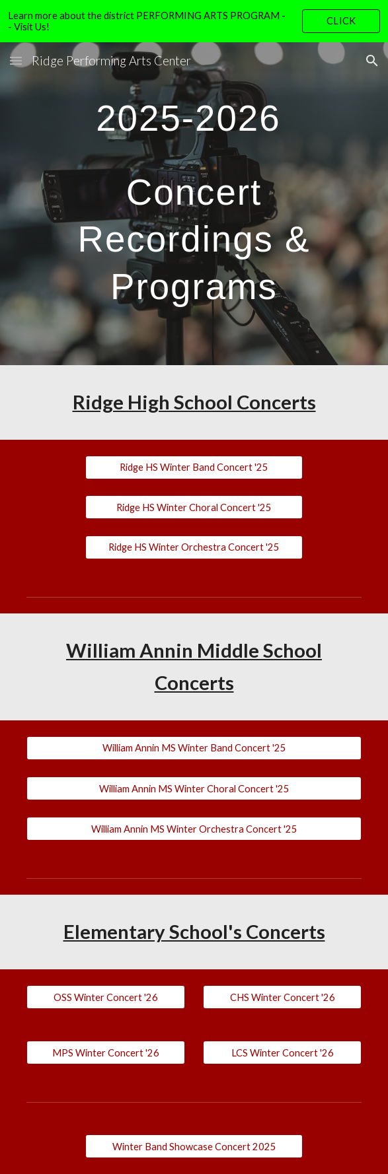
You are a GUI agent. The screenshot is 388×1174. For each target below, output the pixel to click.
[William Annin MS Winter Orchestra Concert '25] (194, 828)
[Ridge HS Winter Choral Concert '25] (194, 507)
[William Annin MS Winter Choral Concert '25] (194, 788)
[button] (16, 60)
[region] (194, 21)
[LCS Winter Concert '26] (282, 1052)
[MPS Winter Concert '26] (105, 1052)
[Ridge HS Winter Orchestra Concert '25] (194, 547)
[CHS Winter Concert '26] (282, 997)
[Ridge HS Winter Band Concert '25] (194, 467)
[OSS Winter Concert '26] (105, 997)
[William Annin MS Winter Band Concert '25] (194, 748)
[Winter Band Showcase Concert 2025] (194, 1146)
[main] (194, 204)
